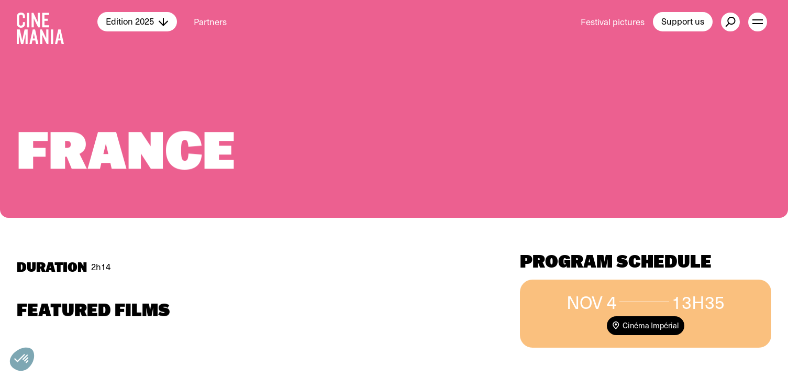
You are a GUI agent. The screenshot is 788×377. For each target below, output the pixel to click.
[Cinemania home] (57, 22)
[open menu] (757, 22)
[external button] (730, 22)
